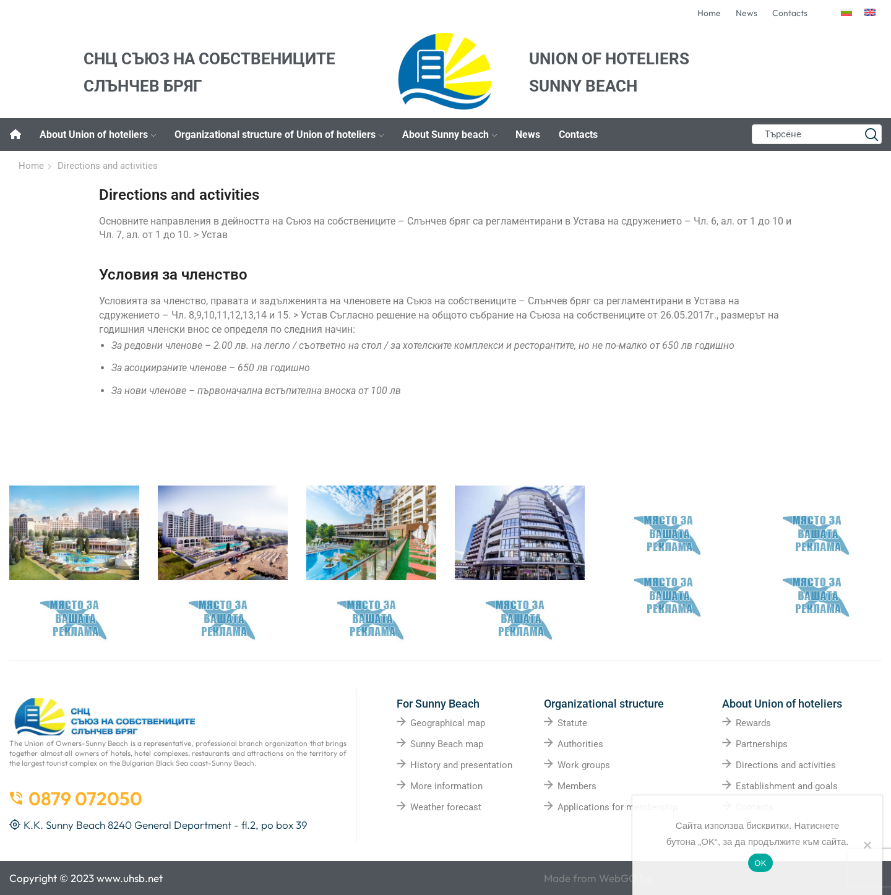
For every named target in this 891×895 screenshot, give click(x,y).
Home (31, 165)
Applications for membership (617, 807)
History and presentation (461, 765)
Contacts (578, 134)
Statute (572, 723)
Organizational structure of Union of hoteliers (279, 134)
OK (760, 863)
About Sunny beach (449, 134)
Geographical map (447, 723)
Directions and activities (786, 765)
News (527, 134)
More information (446, 786)
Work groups (583, 765)
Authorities (580, 744)
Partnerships (762, 744)
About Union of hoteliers (98, 134)
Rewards (753, 723)
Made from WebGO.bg (598, 877)
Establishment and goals (787, 786)
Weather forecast (445, 807)
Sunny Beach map (446, 744)
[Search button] (872, 134)
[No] (867, 845)
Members (576, 786)
